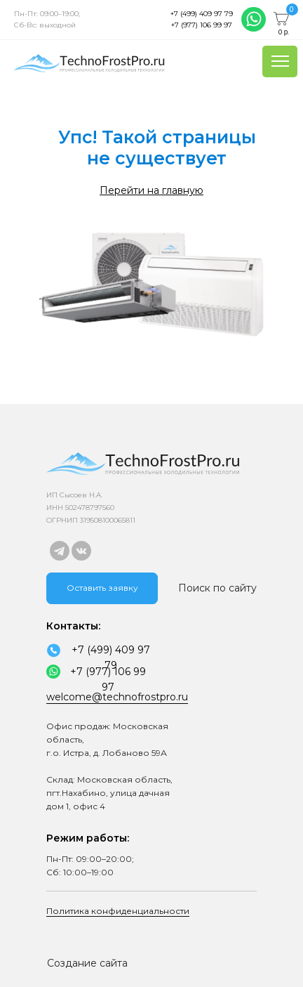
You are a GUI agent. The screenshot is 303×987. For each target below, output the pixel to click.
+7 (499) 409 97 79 (201, 13)
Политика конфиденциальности (117, 911)
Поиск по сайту (217, 588)
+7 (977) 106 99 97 (201, 25)
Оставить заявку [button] (102, 587)
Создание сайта (87, 963)
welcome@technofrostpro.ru (117, 697)
